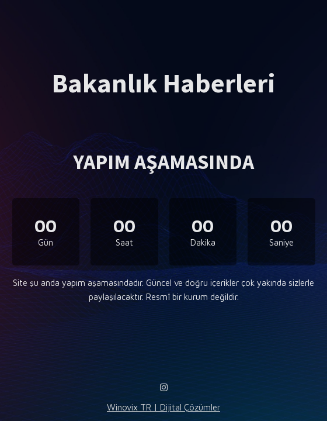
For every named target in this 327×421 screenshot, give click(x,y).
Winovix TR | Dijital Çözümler (163, 407)
